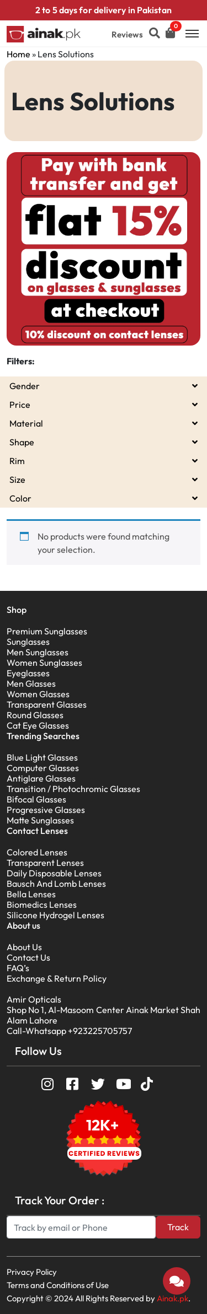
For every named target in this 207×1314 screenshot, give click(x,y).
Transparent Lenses (45, 862)
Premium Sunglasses (47, 631)
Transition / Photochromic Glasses (73, 788)
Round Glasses (35, 714)
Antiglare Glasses (41, 778)
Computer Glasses (43, 767)
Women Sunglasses (44, 662)
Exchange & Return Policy (57, 978)
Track (178, 1226)
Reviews (127, 34)
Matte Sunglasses (40, 820)
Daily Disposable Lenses (54, 873)
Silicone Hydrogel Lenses (55, 914)
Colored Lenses (37, 852)
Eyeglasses (28, 672)
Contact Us (28, 957)
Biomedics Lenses (42, 904)
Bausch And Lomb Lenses (56, 883)
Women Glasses (38, 693)
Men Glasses (31, 683)
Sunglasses (28, 641)
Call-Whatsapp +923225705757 (69, 1030)
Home (18, 54)
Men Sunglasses (37, 652)
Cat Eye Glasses (38, 725)
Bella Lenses (31, 894)
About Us (24, 946)
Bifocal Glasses (36, 799)
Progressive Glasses (46, 809)
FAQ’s (18, 967)
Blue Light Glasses (42, 757)
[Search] (81, 1227)
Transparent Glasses (47, 704)
